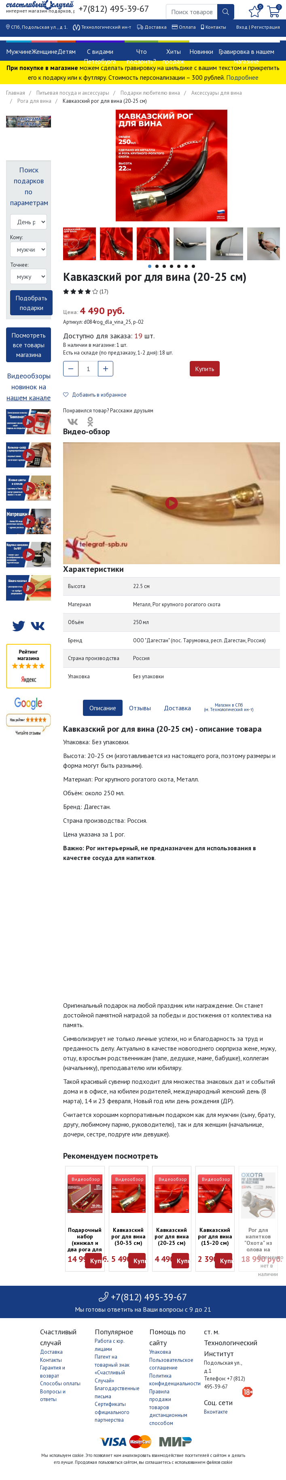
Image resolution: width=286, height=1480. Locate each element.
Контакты (215, 27)
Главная (15, 92)
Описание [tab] (102, 708)
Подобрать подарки (31, 303)
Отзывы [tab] (140, 708)
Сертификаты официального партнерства (112, 1412)
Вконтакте (216, 1411)
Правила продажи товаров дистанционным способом (168, 1407)
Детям (66, 51)
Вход (242, 27)
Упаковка (160, 1351)
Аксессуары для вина (216, 92)
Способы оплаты (60, 1383)
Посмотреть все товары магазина (28, 345)
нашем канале (28, 397)
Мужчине (19, 51)
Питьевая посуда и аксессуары (72, 92)
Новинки (201, 51)
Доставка (155, 27)
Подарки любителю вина (150, 92)
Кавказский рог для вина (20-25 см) (172, 1236)
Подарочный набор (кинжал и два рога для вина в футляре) (85, 1246)
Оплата (187, 27)
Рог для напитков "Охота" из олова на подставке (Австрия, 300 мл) (258, 1249)
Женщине (44, 51)
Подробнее (242, 77)
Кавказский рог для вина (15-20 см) (215, 1236)
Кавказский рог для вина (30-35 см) (128, 1236)
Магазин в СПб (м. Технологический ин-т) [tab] (229, 707)
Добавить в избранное (95, 394)
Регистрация (265, 27)
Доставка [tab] (177, 708)
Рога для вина (34, 101)
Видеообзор (86, 1179)
